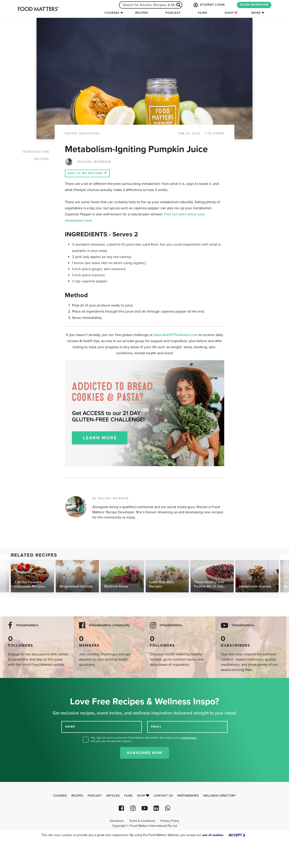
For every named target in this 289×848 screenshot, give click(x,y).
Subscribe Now (144, 753)
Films (202, 13)
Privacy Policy (170, 821)
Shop (231, 13)
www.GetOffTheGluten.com (176, 335)
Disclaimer (117, 821)
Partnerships (188, 795)
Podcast (173, 13)
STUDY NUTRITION (254, 5)
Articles (113, 795)
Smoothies (89, 133)
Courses (112, 13)
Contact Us (163, 795)
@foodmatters (27, 625)
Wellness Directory (219, 795)
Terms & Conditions (142, 821)
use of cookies (212, 835)
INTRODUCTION (36, 152)
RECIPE (71, 133)
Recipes (141, 13)
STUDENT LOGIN (209, 5)
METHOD (41, 159)
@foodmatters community (109, 625)
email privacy (188, 737)
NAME (70, 726)
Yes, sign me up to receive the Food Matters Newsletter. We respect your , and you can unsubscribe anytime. (144, 739)
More (256, 13)
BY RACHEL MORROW (110, 498)
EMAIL (156, 726)
